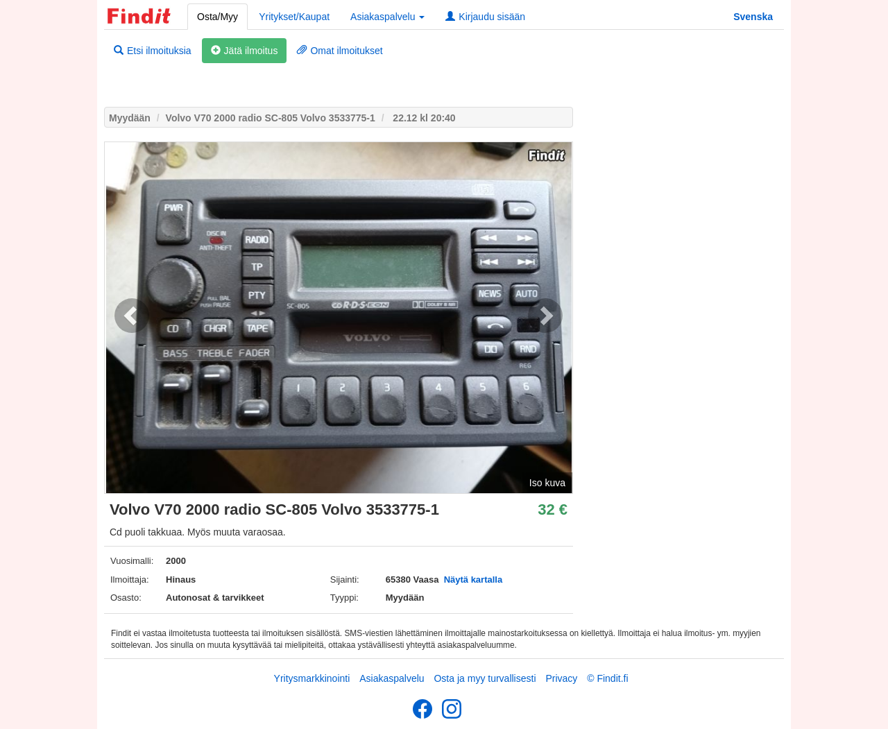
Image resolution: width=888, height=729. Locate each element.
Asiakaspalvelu (391, 678)
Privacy (561, 678)
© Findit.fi (607, 678)
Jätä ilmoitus (244, 50)
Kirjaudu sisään (485, 16)
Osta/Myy (217, 16)
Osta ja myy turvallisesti (485, 678)
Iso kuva (547, 482)
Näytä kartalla (473, 579)
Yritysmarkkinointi (312, 678)
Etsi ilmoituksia (152, 50)
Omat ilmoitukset (339, 50)
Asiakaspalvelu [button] (387, 16)
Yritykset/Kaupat (294, 16)
